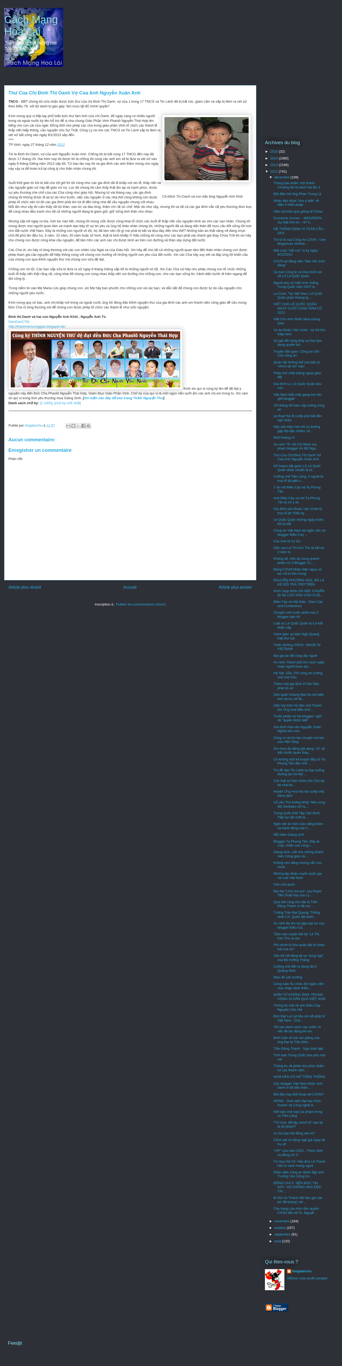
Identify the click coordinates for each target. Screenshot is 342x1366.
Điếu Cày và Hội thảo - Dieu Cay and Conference (298, 604)
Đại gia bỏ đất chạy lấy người (295, 656)
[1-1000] (46, 403)
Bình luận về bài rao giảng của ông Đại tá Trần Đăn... (296, 1040)
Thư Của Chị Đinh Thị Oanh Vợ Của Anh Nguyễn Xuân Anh (297, 457)
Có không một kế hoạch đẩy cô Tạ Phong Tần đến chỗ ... (299, 761)
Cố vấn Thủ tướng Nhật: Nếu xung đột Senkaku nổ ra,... (299, 804)
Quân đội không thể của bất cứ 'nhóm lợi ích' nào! (296, 364)
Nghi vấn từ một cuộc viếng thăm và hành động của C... (298, 826)
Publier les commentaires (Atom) (141, 604)
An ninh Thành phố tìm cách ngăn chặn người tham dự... (299, 664)
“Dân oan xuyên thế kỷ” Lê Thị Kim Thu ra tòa (296, 936)
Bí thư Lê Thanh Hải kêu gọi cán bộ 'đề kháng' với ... (297, 1200)
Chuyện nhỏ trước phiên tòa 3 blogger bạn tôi (295, 615)
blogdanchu (302, 1271)
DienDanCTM (18, 322)
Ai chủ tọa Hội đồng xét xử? (294, 1133)
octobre (280, 1228)
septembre (282, 1234)
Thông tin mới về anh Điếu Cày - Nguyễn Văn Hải (297, 1007)
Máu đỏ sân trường (287, 977)
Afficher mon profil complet (307, 1278)
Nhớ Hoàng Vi (284, 437)
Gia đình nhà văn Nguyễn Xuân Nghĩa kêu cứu (297, 729)
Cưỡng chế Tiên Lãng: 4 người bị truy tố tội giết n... (298, 478)
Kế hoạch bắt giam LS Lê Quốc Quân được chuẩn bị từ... (297, 468)
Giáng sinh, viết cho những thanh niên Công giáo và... (298, 854)
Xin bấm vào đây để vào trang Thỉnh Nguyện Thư (123, 398)
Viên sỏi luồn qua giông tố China (297, 211)
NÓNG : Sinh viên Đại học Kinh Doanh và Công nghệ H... (297, 1103)
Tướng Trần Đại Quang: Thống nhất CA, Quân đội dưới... (296, 914)
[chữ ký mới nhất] (67, 403)
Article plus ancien (235, 587)
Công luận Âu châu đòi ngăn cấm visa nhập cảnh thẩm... (298, 986)
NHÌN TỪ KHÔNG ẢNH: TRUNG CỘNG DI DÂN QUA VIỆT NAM (299, 997)
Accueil (130, 587)
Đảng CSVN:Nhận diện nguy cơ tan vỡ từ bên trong (297, 571)
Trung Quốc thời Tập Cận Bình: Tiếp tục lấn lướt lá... (296, 815)
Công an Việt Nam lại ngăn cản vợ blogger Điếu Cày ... (299, 532)
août (278, 1241)
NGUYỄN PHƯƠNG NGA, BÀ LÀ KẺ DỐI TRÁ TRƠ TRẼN (298, 582)
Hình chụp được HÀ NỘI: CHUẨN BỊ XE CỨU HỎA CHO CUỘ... (298, 593)
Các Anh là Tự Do (286, 541)
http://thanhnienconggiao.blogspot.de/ (37, 326)
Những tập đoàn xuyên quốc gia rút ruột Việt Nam (297, 876)
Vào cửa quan (284, 884)
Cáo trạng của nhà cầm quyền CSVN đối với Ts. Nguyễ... (296, 1211)
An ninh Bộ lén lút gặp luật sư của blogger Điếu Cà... (298, 925)
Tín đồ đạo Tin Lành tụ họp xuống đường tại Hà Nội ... (298, 772)
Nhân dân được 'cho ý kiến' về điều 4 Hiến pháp (296, 203)
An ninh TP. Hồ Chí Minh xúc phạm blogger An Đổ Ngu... (295, 446)
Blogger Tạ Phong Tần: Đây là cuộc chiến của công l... (296, 843)
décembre (282, 177)
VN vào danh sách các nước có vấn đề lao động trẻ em (297, 1029)
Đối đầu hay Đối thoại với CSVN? (298, 1094)
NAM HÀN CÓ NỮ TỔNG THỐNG (299, 1077)
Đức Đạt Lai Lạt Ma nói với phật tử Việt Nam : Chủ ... (299, 1018)
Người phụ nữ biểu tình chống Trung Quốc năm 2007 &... (295, 285)
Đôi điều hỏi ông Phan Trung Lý (297, 194)
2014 (274, 158)
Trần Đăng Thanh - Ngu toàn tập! (298, 1048)
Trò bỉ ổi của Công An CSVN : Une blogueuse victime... (299, 242)
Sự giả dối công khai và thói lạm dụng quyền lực (297, 343)
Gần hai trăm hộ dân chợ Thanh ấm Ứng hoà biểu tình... (297, 707)
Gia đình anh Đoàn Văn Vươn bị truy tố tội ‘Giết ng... (297, 511)
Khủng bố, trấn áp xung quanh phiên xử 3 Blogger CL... (296, 561)
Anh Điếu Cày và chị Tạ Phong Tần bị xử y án (296, 500)
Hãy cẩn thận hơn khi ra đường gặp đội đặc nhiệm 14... (296, 429)
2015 (274, 151)
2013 (274, 165)
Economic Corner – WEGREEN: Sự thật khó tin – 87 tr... (297, 220)
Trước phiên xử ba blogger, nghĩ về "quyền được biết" (297, 718)
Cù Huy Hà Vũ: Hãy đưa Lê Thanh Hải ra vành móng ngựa (299, 1163)
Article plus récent (24, 587)
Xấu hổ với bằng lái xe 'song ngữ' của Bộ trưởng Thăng (298, 958)
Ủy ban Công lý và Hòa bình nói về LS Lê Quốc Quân (297, 274)
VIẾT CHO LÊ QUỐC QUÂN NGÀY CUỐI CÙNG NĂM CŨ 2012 (297, 308)
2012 (61, 145)
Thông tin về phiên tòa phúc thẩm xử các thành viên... (298, 1068)
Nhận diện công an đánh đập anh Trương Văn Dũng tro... (298, 1174)
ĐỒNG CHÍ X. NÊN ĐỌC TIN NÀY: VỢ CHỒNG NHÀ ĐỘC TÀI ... (297, 1187)
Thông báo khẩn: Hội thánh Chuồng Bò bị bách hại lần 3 (296, 185)
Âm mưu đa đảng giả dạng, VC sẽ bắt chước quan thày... (299, 751)
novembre (282, 1221)
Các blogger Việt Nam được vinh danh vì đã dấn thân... (298, 1086)
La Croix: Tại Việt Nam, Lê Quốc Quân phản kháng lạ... (297, 296)
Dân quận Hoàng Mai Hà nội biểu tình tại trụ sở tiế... (298, 697)
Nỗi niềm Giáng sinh (288, 835)
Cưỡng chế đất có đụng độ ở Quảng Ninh (294, 968)
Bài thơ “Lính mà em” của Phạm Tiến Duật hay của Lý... (297, 893)
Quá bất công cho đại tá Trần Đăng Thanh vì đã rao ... (295, 904)
